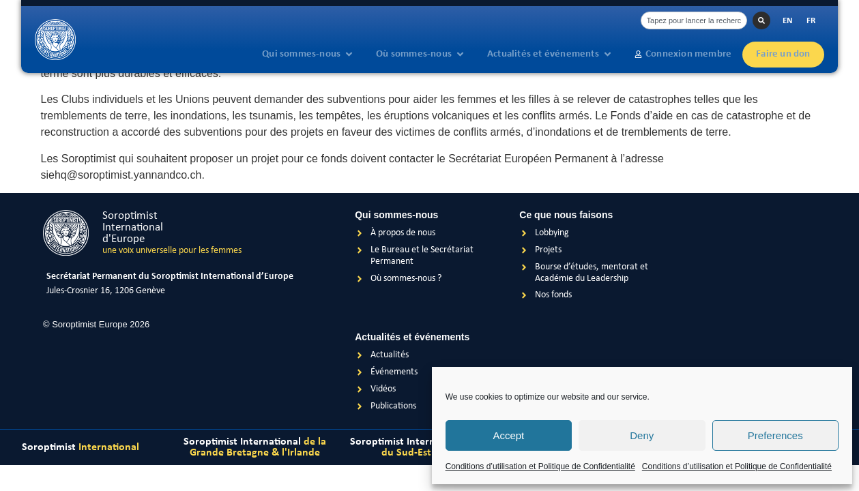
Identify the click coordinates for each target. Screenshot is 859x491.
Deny (642, 435)
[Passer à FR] (811, 21)
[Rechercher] (761, 20)
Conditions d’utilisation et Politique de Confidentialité (540, 466)
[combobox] (694, 20)
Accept (508, 435)
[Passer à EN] (788, 21)
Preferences (775, 435)
